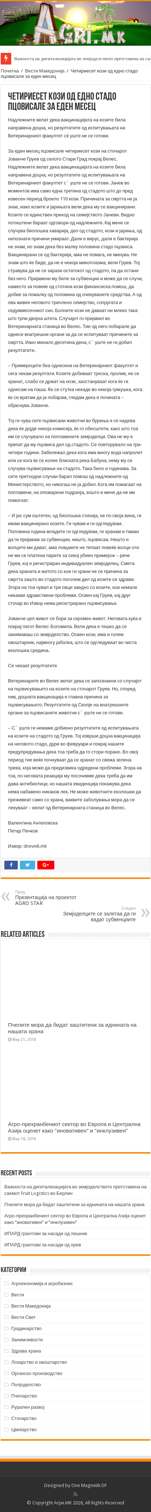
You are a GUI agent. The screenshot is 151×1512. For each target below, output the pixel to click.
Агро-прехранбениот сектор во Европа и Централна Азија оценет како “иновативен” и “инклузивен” (74, 1127)
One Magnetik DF (89, 1485)
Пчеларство (24, 1396)
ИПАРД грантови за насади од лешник (45, 1233)
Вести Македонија (44, 71)
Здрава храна (26, 1351)
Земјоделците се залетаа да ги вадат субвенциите (99, 914)
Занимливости (27, 1339)
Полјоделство (26, 1384)
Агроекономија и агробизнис (42, 1283)
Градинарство (26, 1328)
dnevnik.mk (35, 846)
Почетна (10, 71)
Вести (17, 1294)
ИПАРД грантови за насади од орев (42, 1244)
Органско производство (36, 1373)
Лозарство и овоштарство (39, 1362)
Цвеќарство (24, 1429)
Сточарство (24, 1418)
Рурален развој (28, 1407)
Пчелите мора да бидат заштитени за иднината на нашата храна (74, 1204)
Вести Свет (23, 1317)
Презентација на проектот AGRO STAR (52, 898)
